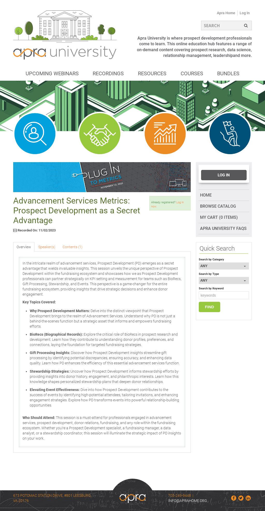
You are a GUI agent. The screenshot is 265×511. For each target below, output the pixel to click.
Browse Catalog (218, 206)
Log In (245, 13)
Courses (192, 73)
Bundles (228, 73)
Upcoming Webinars (52, 73)
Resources (152, 73)
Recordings (108, 73)
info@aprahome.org (187, 501)
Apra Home (226, 13)
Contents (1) (73, 247)
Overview (24, 247)
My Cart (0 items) (219, 217)
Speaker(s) (46, 247)
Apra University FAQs (223, 228)
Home (206, 195)
